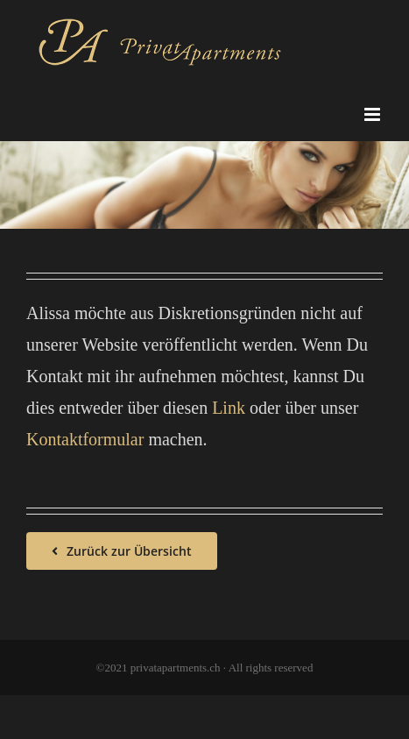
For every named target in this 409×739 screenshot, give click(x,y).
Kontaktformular (85, 439)
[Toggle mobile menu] (373, 114)
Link (228, 407)
